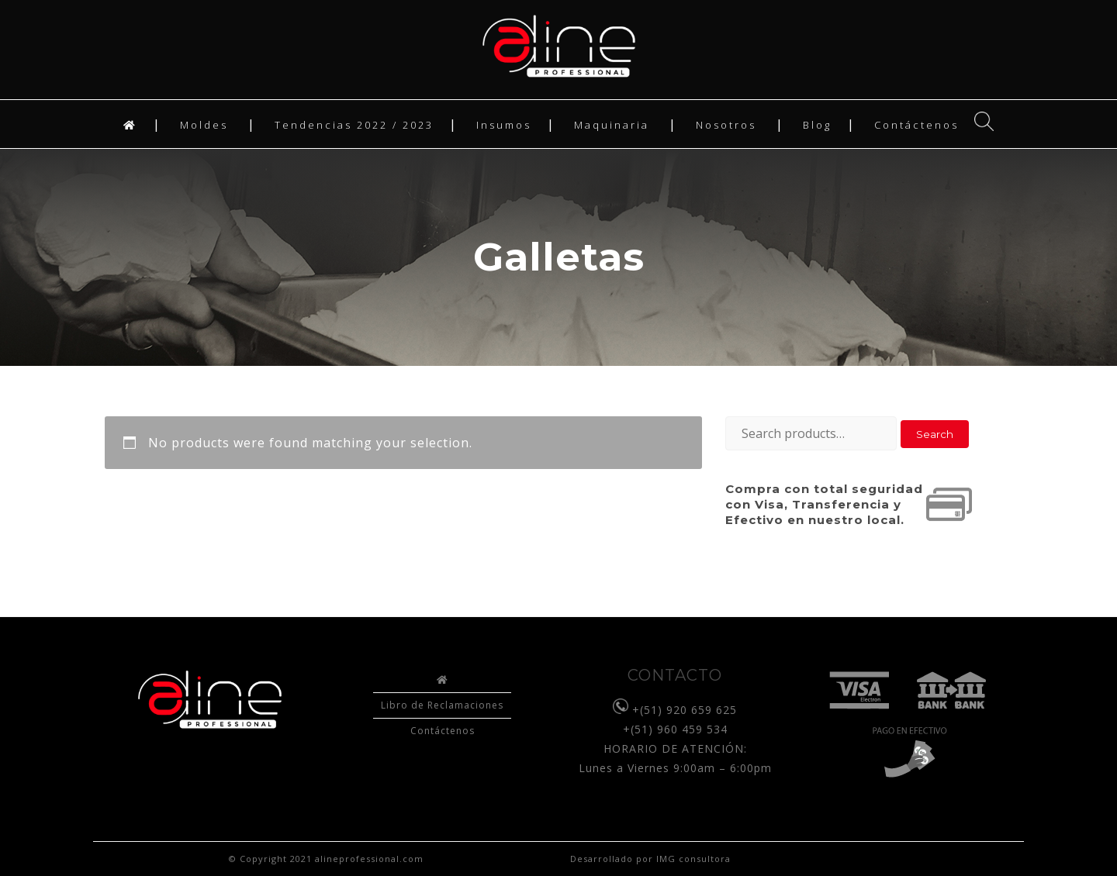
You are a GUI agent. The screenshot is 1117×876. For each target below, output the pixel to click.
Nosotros (726, 125)
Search (934, 434)
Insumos (503, 125)
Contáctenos (916, 125)
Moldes (204, 125)
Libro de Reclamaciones (442, 705)
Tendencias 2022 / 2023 (354, 125)
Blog (817, 125)
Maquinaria (611, 125)
